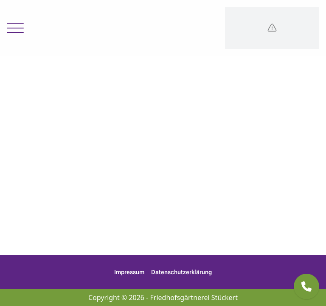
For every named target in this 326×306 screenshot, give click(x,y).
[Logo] (272, 28)
